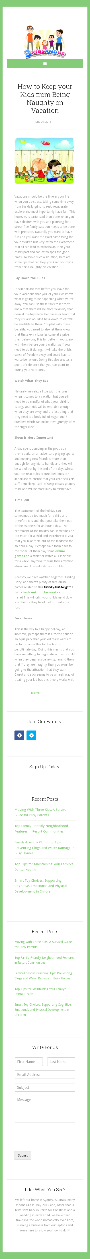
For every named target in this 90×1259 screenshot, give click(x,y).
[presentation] (48, 1144)
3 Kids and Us (44, 42)
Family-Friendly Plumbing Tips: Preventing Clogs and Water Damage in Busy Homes (44, 847)
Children (34, 693)
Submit (23, 1155)
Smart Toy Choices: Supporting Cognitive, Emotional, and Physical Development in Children (40, 886)
